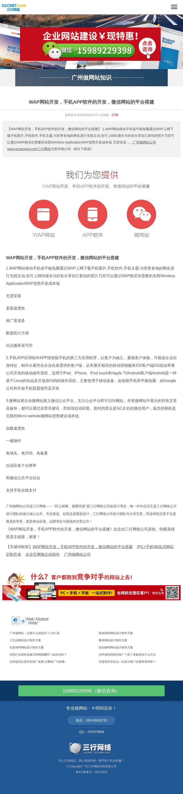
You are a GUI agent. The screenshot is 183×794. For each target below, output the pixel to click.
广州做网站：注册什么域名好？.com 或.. (35, 633)
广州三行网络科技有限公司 (99, 766)
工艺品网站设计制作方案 (25, 640)
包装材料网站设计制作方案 (27, 647)
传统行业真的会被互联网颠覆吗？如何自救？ (38, 654)
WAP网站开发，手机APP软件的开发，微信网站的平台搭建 (62, 257)
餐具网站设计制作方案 (113, 640)
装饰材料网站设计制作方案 (116, 633)
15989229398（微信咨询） (91, 690)
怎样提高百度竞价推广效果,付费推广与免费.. (38, 661)
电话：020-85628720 (91, 720)
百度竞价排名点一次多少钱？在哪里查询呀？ (127, 661)
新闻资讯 (70, 115)
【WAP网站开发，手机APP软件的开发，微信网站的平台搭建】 (54, 129)
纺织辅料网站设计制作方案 (116, 647)
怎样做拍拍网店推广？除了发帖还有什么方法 (127, 654)
